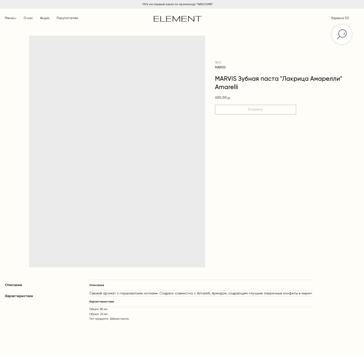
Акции (44, 18)
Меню (9, 18)
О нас (28, 18)
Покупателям (67, 18)
